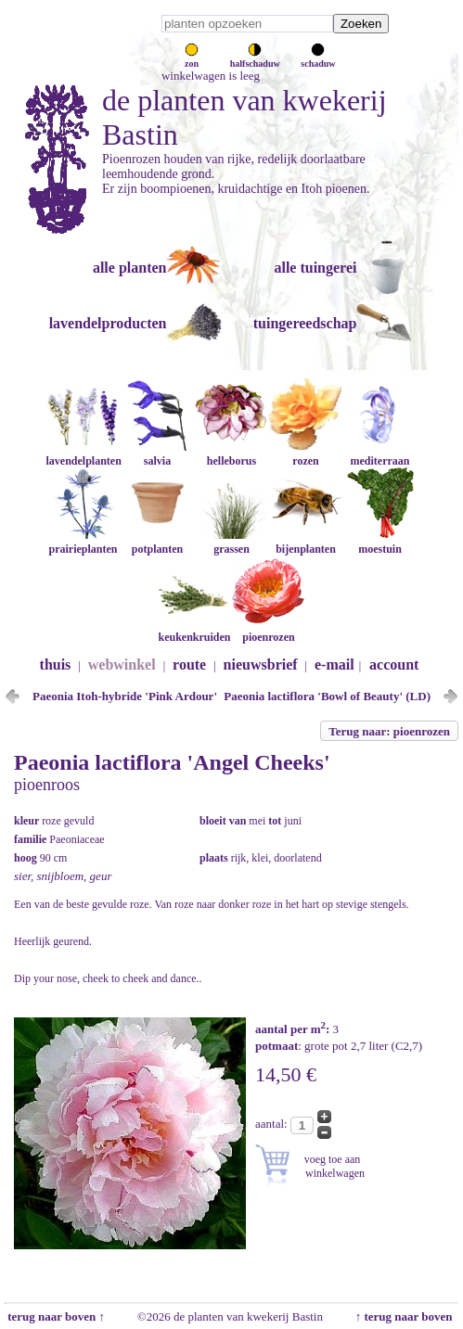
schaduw (318, 58)
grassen (231, 542)
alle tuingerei (315, 267)
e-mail (334, 664)
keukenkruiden (194, 630)
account (393, 664)
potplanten (157, 542)
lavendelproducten (108, 323)
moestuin (379, 542)
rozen (305, 454)
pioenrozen (268, 630)
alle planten (130, 267)
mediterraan (379, 454)
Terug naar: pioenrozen (389, 731)
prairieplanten (82, 542)
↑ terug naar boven (406, 1316)
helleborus (231, 454)
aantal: (272, 1124)
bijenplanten (305, 542)
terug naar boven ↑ (55, 1316)
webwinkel (122, 664)
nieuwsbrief (261, 664)
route (189, 664)
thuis (55, 664)
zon (192, 58)
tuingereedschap (305, 323)
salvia (157, 454)
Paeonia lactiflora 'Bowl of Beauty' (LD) (327, 696)
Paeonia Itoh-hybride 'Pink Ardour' (124, 696)
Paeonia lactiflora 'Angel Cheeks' (172, 762)
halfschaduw (255, 58)
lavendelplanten (83, 454)
